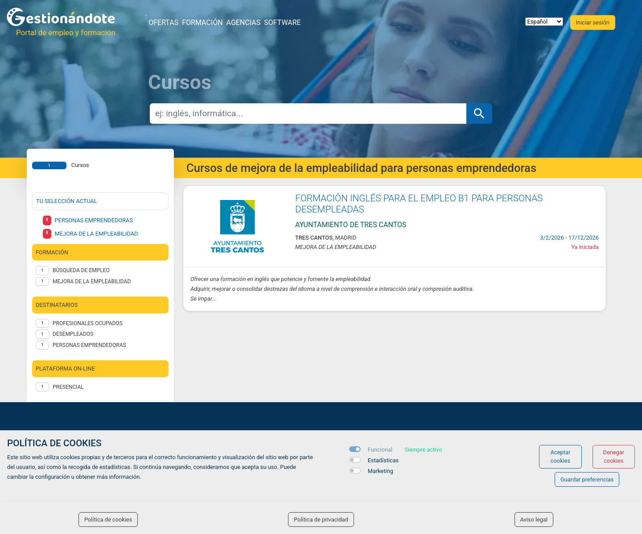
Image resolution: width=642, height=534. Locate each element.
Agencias (243, 22)
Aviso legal (534, 519)
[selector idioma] (544, 21)
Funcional (380, 449)
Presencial (68, 387)
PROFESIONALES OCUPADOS (88, 323)
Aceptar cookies (561, 456)
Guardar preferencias (586, 479)
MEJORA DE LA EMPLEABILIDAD (92, 281)
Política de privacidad (321, 519)
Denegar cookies (614, 456)
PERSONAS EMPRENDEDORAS (89, 345)
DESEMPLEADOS (73, 334)
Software (282, 22)
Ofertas (163, 22)
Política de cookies (108, 519)
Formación (202, 22)
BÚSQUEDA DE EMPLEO (81, 270)
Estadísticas (383, 460)
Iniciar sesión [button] (592, 22)
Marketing (380, 471)
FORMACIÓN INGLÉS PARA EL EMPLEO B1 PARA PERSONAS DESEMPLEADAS (419, 204)
